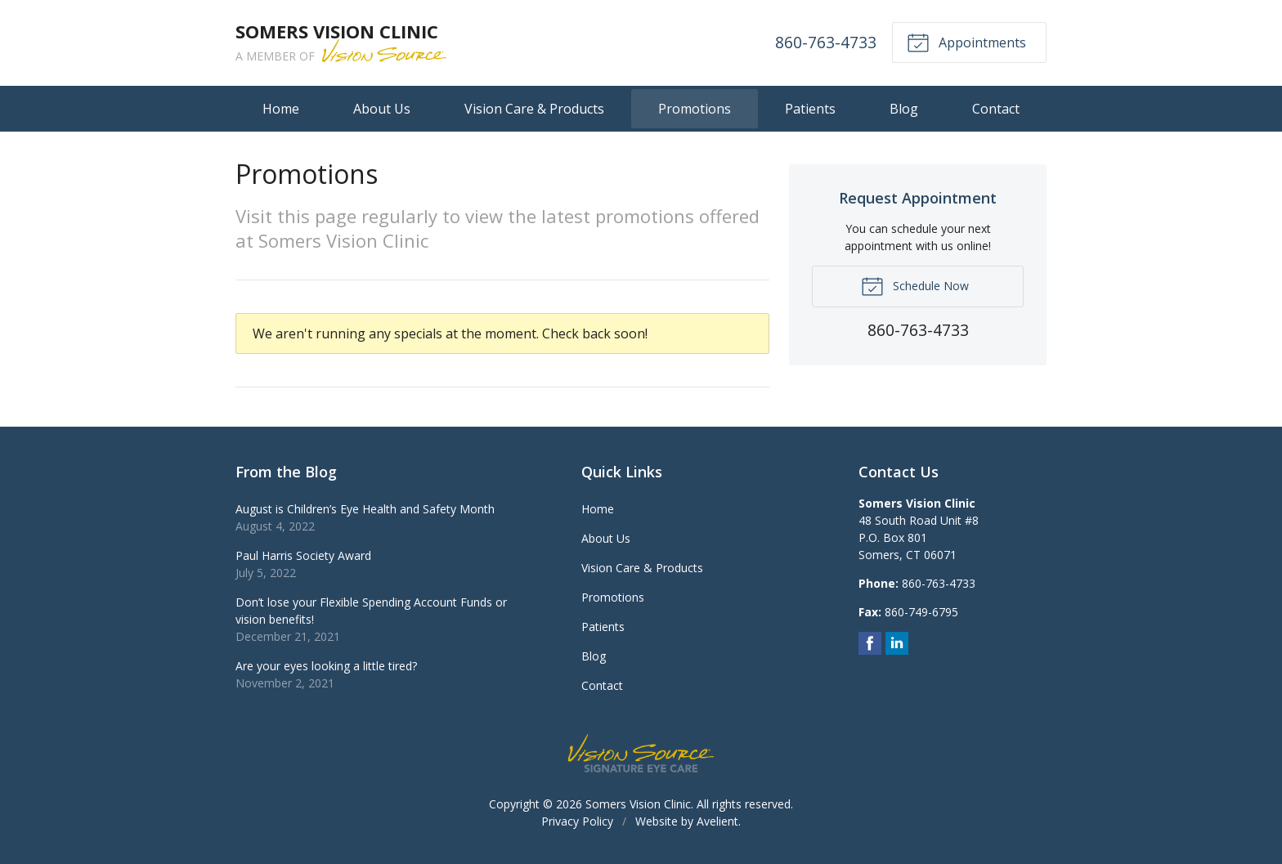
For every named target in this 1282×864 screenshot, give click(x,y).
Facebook (869, 643)
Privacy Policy (577, 821)
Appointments (966, 41)
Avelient (717, 821)
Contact (996, 109)
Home (280, 109)
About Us (381, 109)
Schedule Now (915, 285)
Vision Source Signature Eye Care (641, 753)
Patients (810, 109)
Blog (904, 109)
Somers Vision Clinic (638, 804)
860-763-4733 (825, 42)
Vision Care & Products (534, 109)
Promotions (694, 109)
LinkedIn (896, 643)
